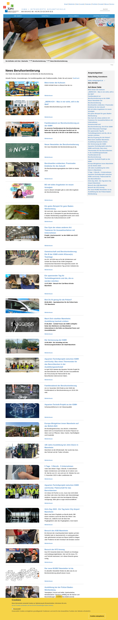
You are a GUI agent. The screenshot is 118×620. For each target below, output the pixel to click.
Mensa (106, 4)
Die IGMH (17, 16)
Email (66, 4)
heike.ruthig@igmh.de (95, 80)
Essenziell (17, 611)
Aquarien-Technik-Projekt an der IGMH (61, 405)
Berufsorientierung (39, 61)
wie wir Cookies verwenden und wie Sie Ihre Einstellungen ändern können (32, 607)
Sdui (77, 4)
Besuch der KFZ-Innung (55, 550)
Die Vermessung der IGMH (56, 340)
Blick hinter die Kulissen (55, 83)
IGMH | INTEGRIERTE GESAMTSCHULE (43, 9)
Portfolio (94, 4)
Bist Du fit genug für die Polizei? (58, 300)
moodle (82, 4)
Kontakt (101, 4)
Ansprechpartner (100, 16)
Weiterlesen (49, 95)
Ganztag (45, 16)
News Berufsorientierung (58, 61)
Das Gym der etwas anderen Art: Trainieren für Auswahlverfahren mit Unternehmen (60, 230)
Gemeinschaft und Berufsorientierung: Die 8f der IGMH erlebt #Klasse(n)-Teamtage (61, 254)
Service (112, 4)
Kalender (88, 4)
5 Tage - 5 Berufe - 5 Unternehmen (59, 466)
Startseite (24, 61)
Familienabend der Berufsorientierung (61, 386)
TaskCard (76, 78)
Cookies (59, 598)
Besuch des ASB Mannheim (56, 531)
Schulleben (73, 16)
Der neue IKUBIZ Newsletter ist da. (59, 568)
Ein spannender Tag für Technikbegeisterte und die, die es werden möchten (59, 278)
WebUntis (72, 4)
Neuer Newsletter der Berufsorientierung (62, 144)
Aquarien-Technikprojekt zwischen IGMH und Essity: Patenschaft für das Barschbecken (62, 487)
